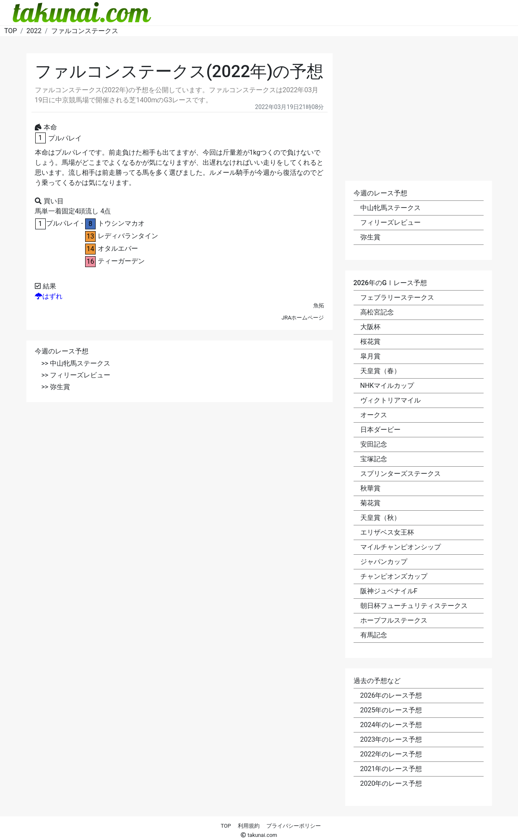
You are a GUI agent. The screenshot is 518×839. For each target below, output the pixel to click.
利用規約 (249, 826)
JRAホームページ (302, 317)
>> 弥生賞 (56, 387)
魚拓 (318, 305)
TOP (226, 826)
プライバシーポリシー (293, 826)
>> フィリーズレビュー (76, 375)
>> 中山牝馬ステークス (76, 363)
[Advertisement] (179, 471)
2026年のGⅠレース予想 (390, 283)
